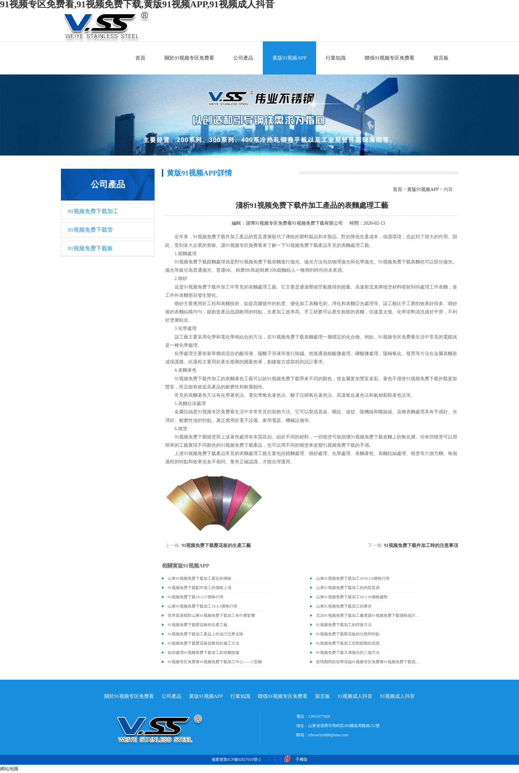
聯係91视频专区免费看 (389, 58)
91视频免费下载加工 (93, 211)
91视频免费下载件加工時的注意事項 (421, 545)
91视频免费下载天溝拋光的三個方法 (348, 652)
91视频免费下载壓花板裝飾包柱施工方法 (203, 643)
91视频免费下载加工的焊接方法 (344, 624)
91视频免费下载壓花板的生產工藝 (216, 545)
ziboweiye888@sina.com (328, 735)
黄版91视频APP (289, 58)
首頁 (140, 58)
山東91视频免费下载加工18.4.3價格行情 (202, 606)
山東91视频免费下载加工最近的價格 (199, 578)
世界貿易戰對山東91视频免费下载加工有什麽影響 (211, 615)
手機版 (301, 759)
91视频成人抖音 (355, 696)
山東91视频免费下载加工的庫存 (344, 606)
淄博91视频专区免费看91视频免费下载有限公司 (294, 223)
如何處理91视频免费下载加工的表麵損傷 (203, 652)
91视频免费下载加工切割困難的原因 (348, 643)
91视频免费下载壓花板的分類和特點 (348, 634)
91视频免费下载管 (90, 230)
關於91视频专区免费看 (189, 58)
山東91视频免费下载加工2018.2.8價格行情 (353, 578)
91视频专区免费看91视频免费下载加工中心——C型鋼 (215, 661)
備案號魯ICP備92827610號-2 (236, 759)
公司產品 (243, 58)
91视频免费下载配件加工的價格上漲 (199, 587)
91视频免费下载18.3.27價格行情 (195, 597)
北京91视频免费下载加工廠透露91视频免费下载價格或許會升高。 (368, 615)
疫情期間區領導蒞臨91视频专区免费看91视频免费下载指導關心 (368, 661)
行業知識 (336, 58)
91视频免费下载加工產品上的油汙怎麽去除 (205, 634)
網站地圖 (9, 768)
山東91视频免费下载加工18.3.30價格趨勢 (352, 597)
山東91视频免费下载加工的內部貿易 (348, 587)
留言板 (441, 58)
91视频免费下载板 (90, 248)
